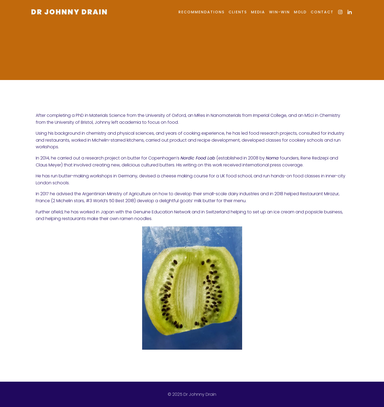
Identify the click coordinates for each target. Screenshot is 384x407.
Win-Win (279, 12)
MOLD (300, 12)
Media (258, 12)
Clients (238, 12)
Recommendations (201, 12)
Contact (322, 12)
